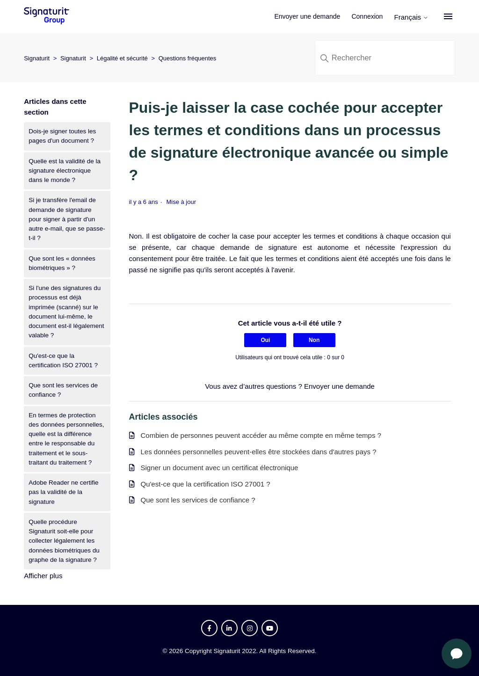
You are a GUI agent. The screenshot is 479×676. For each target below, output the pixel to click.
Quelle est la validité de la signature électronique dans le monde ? (65, 171)
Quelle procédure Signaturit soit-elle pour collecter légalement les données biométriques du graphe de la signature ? (64, 540)
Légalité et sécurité (122, 58)
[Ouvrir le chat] (457, 654)
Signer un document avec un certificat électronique (219, 468)
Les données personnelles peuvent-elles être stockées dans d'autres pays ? (259, 452)
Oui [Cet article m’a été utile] (265, 340)
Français (413, 17)
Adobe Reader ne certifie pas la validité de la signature (63, 492)
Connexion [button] (369, 16)
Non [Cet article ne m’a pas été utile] (314, 340)
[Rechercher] (385, 57)
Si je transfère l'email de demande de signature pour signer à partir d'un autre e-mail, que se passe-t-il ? (67, 218)
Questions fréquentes (188, 58)
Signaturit (37, 58)
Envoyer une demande (309, 16)
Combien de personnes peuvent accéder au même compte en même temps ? (261, 435)
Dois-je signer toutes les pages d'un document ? (62, 136)
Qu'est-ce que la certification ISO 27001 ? (63, 360)
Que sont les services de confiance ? (63, 390)
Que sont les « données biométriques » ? (62, 263)
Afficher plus (43, 576)
